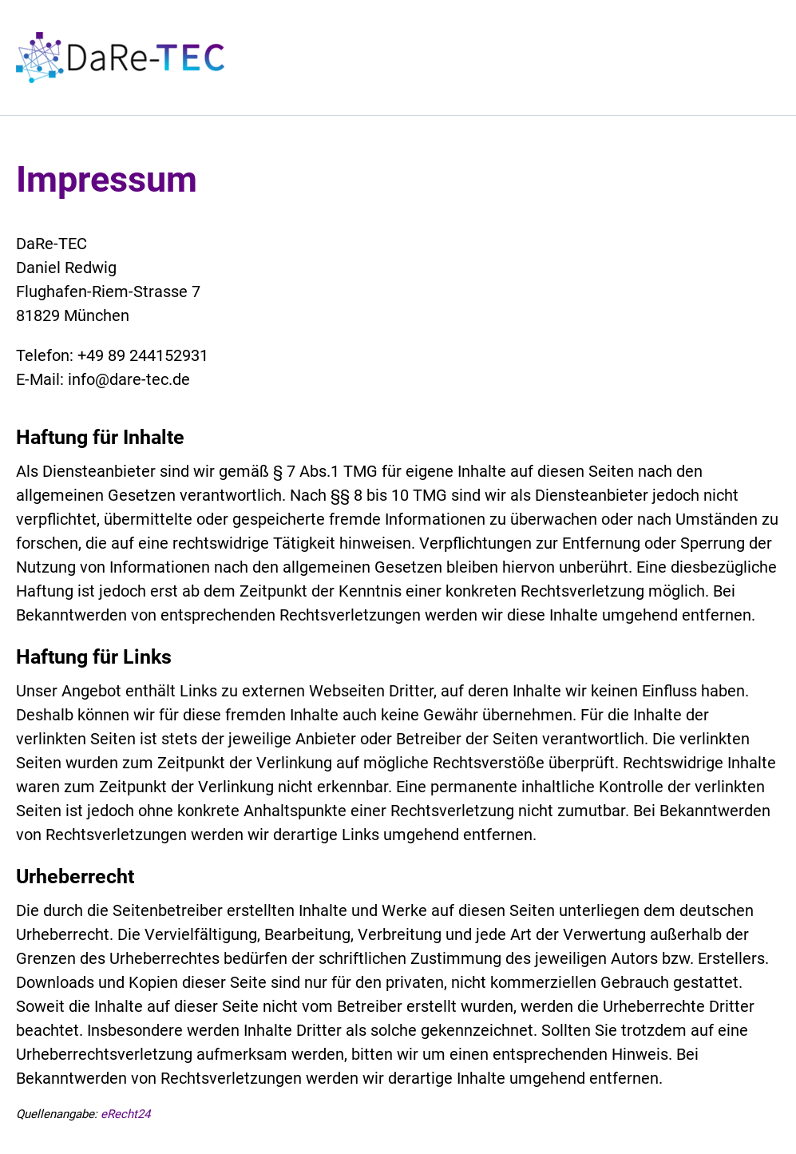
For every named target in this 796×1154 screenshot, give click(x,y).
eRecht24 (125, 1114)
